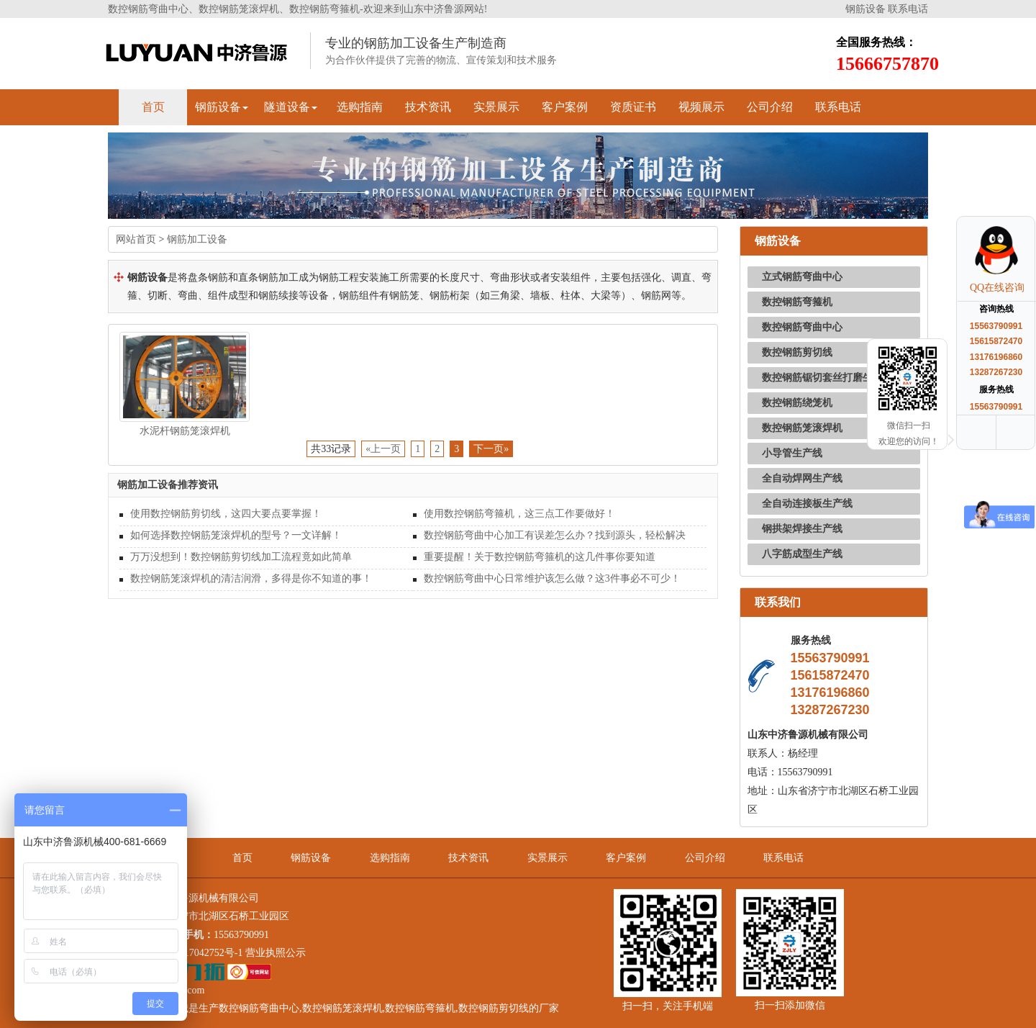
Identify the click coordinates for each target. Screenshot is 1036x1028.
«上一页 (383, 448)
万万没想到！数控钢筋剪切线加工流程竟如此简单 (241, 556)
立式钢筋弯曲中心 (802, 276)
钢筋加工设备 (197, 239)
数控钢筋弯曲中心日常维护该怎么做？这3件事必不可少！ (552, 578)
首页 (153, 107)
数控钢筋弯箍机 (797, 302)
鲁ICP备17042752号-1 (195, 952)
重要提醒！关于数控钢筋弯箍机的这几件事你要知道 (539, 556)
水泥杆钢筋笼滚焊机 (185, 430)
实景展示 (496, 107)
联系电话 (908, 9)
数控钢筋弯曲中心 (802, 327)
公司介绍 (770, 107)
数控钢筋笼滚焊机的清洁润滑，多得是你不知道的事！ (251, 578)
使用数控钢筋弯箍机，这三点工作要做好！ (519, 513)
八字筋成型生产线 (802, 554)
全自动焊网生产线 (802, 478)
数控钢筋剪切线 (797, 352)
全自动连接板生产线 (807, 503)
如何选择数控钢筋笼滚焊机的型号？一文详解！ (236, 535)
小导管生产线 (792, 453)
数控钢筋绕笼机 (797, 402)
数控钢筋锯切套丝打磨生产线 (827, 377)
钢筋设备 (865, 9)
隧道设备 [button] (290, 107)
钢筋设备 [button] (221, 107)
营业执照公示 (275, 952)
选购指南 (360, 107)
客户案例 (565, 107)
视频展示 (701, 107)
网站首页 (136, 239)
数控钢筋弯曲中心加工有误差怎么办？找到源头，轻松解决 (555, 535)
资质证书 (633, 107)
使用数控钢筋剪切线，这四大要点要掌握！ (226, 513)
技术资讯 (428, 107)
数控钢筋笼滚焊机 (802, 428)
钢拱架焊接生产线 (802, 528)
